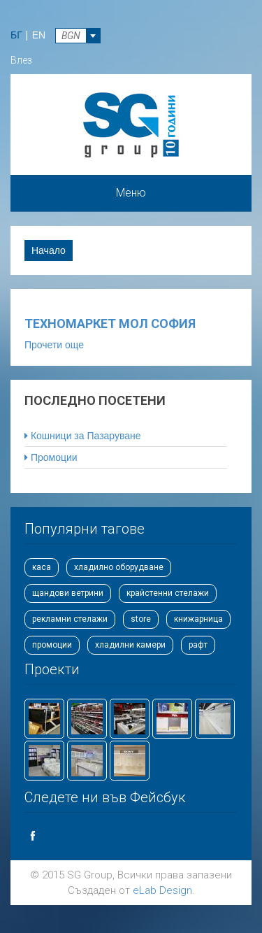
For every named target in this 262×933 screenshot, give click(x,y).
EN (38, 35)
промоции (52, 645)
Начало (48, 250)
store (141, 619)
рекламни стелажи (70, 619)
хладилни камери (130, 645)
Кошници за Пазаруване (82, 435)
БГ (16, 35)
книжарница (198, 619)
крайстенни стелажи (167, 593)
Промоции (51, 457)
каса (41, 567)
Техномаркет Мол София (110, 323)
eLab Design (162, 890)
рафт (198, 645)
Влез (21, 60)
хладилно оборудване (118, 567)
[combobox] (78, 35)
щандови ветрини (67, 593)
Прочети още (54, 344)
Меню (131, 192)
